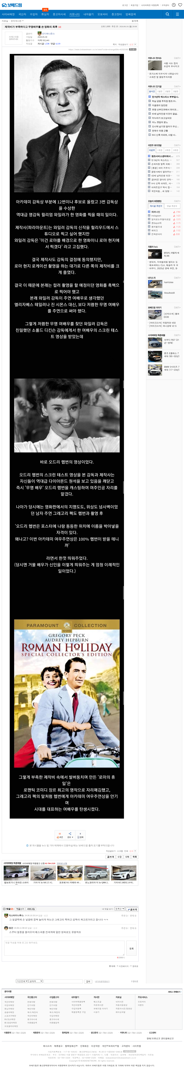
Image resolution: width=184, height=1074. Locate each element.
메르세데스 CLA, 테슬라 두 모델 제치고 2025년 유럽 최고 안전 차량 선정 (164, 265)
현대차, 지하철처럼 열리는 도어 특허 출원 (164, 261)
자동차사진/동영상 (124, 1008)
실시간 (152, 91)
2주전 (167, 150)
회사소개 (47, 1045)
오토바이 (142, 1001)
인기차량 (31, 1005)
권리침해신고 (167, 1038)
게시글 (41, 43)
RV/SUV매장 (9, 1019)
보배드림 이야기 (101, 1008)
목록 (136, 21)
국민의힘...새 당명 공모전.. (163, 191)
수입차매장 (9, 1005)
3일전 (175, 91)
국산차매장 (9, 1002)
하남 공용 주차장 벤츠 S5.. (164, 101)
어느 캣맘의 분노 (160, 122)
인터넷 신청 (62, 863)
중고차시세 (32, 1019)
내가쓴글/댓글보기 (102, 981)
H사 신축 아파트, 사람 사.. (164, 135)
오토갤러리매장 (11, 1026)
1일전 (159, 91)
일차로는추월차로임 (164, 219)
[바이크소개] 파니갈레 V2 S (163, 325)
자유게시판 (98, 1005)
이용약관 (95, 1045)
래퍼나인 (164, 212)
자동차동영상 (121, 1005)
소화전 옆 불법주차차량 (160, 76)
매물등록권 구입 (79, 1012)
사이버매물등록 (78, 1001)
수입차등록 (76, 1008)
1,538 (46, 43)
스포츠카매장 (10, 1015)
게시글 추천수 (156, 206)
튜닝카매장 (9, 1008)
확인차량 (31, 1008)
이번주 (152, 150)
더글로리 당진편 (159, 105)
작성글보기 (123, 44)
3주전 (175, 150)
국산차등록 (76, 1005)
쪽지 (115, 44)
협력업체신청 (71, 1045)
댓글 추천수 (172, 206)
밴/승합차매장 (10, 1022)
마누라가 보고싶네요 (162, 118)
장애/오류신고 (153, 1038)
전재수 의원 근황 (160, 130)
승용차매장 (9, 1012)
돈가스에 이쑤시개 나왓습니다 (163, 73)
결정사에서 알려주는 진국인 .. (163, 171)
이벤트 (141, 1005)
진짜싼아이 (164, 234)
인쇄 (126, 851)
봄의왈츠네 (164, 226)
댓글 (53, 43)
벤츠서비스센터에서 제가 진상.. (163, 156)
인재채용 (84, 1045)
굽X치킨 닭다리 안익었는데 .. (163, 179)
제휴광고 (58, 1045)
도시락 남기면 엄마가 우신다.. (166, 126)
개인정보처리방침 (110, 1045)
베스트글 (97, 1001)
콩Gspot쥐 (164, 223)
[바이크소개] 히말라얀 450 (162, 322)
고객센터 (125, 1045)
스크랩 (120, 851)
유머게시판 (16, 21)
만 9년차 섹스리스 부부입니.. (165, 97)
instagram (164, 215)
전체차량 (31, 1002)
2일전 (167, 91)
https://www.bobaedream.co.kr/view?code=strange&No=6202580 (98, 49)
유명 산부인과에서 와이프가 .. (166, 109)
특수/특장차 (32, 1012)
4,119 (57, 43)
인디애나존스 (48, 33)
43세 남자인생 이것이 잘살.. (165, 114)
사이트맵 (136, 1045)
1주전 (159, 150)
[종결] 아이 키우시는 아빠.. (163, 167)
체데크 (164, 230)
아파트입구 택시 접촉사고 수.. (163, 187)
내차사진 (119, 1001)
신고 (131, 44)
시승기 (96, 1012)
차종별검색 (32, 1022)
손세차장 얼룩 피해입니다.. (163, 164)
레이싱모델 (120, 1012)
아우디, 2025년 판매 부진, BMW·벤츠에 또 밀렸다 (164, 268)
